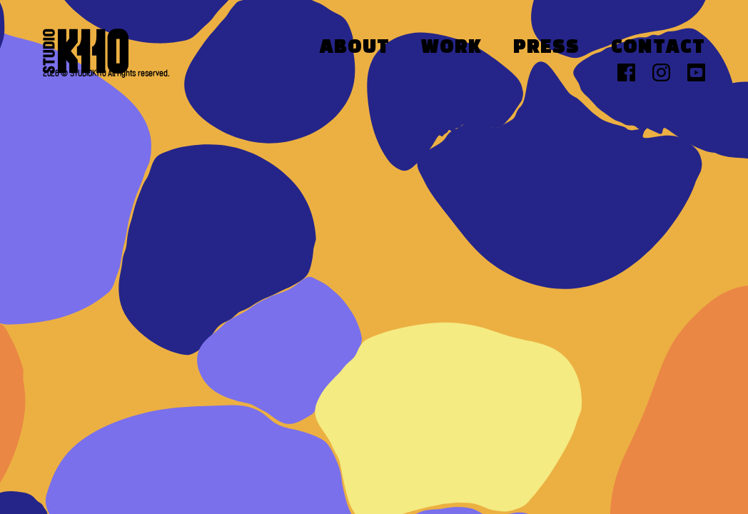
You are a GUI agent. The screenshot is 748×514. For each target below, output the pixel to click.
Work (451, 47)
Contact (658, 47)
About (355, 47)
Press (546, 47)
